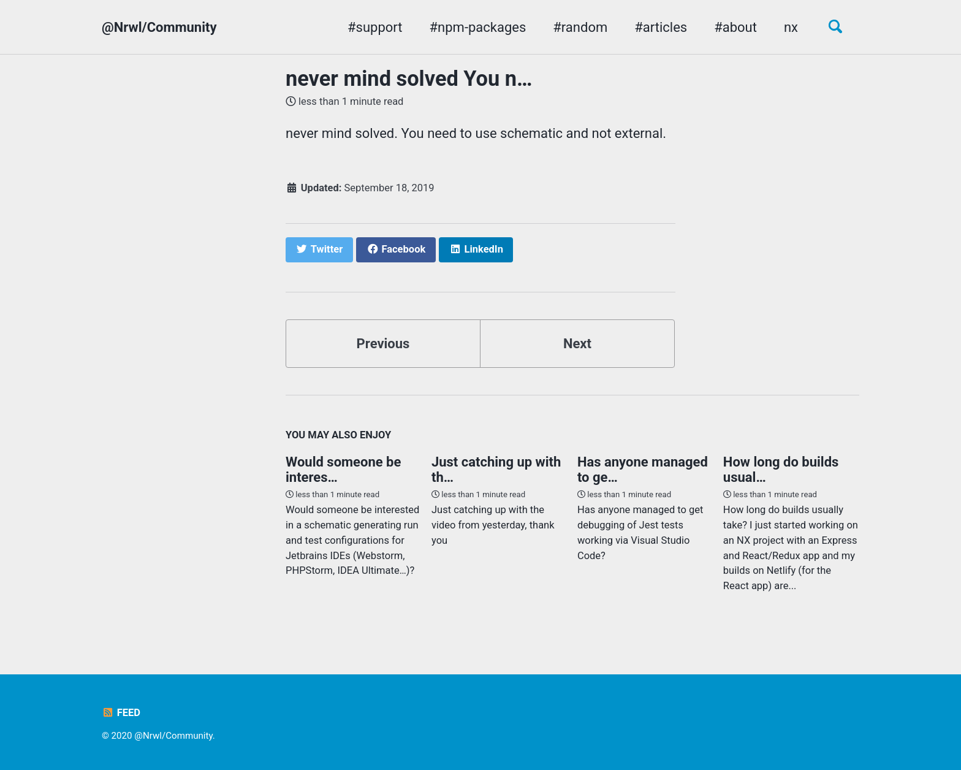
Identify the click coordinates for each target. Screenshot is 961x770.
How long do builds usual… (780, 469)
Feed (121, 713)
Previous (383, 343)
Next (577, 343)
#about (735, 27)
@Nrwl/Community (159, 27)
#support (375, 27)
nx (791, 27)
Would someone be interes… (343, 469)
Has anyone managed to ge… (642, 469)
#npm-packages (478, 27)
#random (580, 27)
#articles (660, 27)
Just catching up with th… (496, 469)
